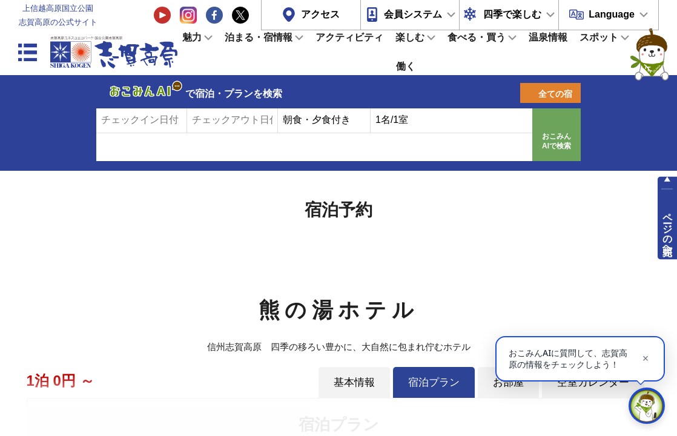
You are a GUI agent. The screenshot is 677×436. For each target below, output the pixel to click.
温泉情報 (548, 37)
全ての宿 (555, 94)
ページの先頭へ (667, 229)
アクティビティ (349, 37)
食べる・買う (476, 37)
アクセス (320, 14)
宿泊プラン (434, 382)
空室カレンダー (593, 382)
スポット (599, 37)
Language (612, 14)
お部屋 (508, 382)
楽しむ (409, 37)
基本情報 (354, 382)
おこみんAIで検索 (556, 141)
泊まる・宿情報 (258, 37)
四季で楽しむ (512, 14)
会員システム (413, 14)
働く (405, 66)
